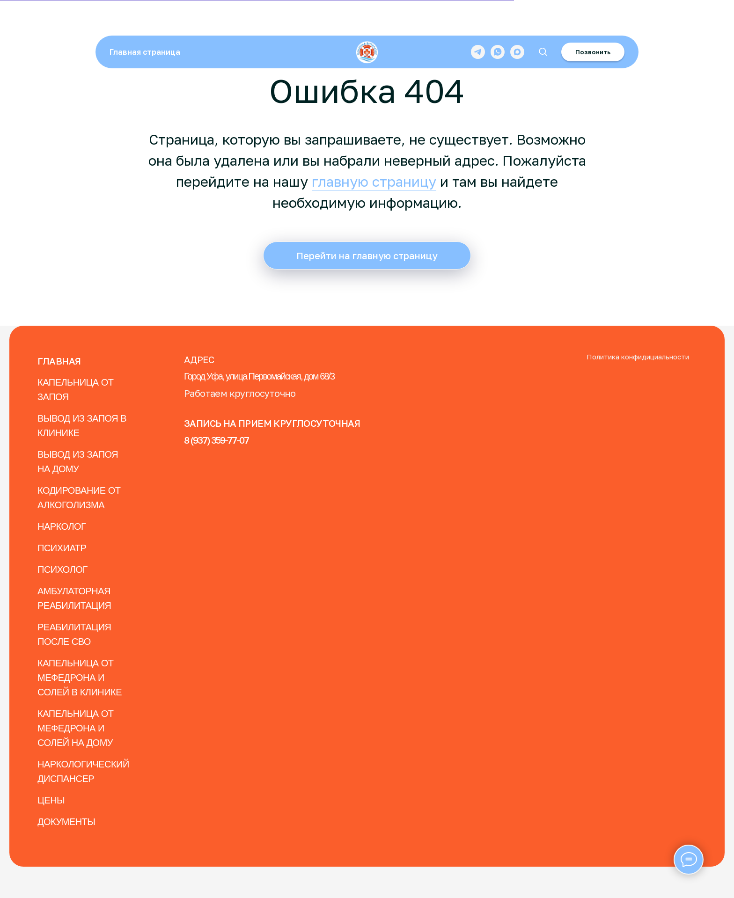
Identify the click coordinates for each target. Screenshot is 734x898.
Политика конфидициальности (638, 356)
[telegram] (478, 21)
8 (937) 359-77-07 (216, 439)
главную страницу (374, 181)
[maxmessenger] (517, 21)
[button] (542, 20)
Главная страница (145, 21)
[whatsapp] (498, 21)
